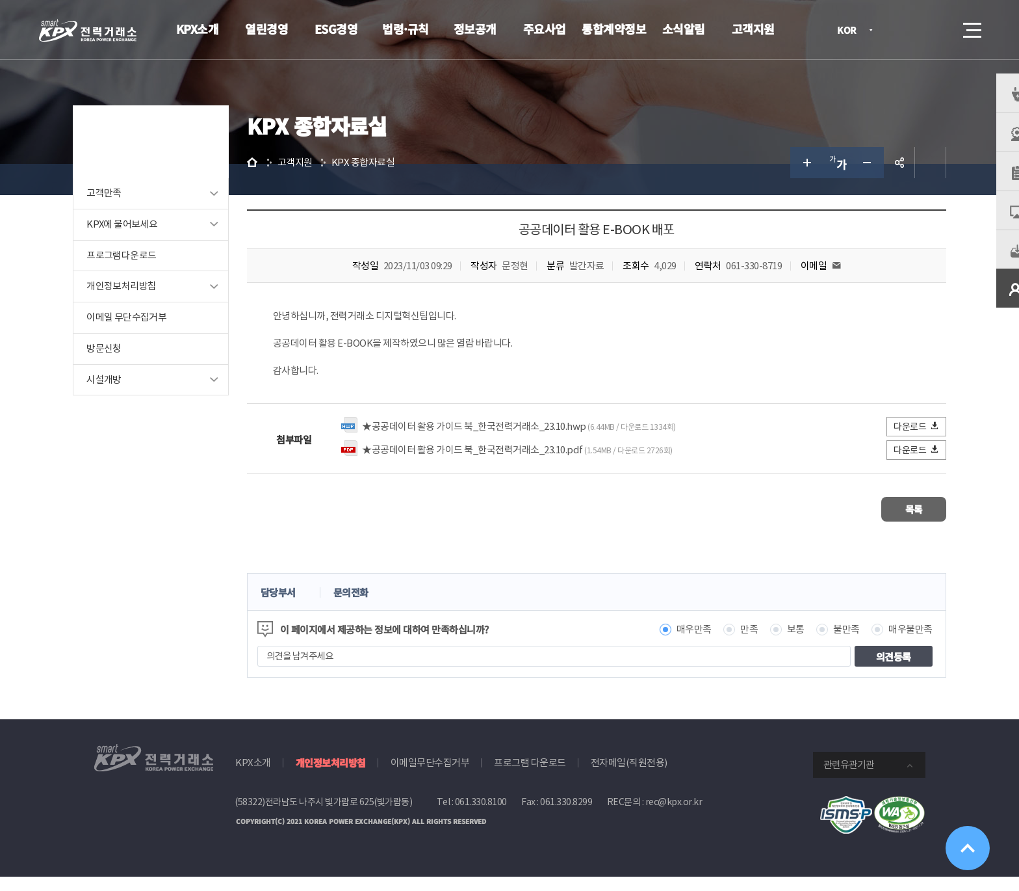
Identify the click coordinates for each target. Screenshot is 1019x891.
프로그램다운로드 (142, 273)
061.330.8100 (481, 816)
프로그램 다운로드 (530, 777)
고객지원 (753, 28)
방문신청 (124, 366)
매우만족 (673, 643)
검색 (935, 30)
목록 (887, 524)
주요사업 (544, 28)
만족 (729, 643)
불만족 (826, 643)
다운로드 (896, 443)
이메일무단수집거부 (430, 777)
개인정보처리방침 (142, 304)
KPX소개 (197, 28)
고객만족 (124, 210)
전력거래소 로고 (87, 30)
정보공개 (475, 28)
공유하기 (878, 179)
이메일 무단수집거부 (147, 335)
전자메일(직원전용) (629, 777)
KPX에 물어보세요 (143, 241)
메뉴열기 (971, 26)
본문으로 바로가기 (0, 0)
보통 (775, 643)
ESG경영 (336, 28)
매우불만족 (890, 643)
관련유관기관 (848, 779)
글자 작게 (847, 179)
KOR (850, 31)
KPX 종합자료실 (392, 179)
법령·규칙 (405, 28)
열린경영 (266, 28)
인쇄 (909, 179)
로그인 (898, 30)
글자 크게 (785, 179)
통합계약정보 (614, 28)
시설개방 (124, 398)
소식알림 (683, 28)
